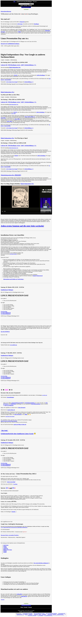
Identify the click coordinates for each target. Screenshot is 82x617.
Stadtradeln (19, 594)
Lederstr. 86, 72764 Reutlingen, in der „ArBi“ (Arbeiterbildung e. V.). (18, 65)
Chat (46, 402)
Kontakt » (14, 511)
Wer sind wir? (5, 19)
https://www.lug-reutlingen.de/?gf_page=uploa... (39, 613)
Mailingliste (5, 558)
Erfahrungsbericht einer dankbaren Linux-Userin (17, 433)
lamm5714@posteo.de (38, 275)
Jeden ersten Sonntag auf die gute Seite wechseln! (22, 226)
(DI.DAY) (17, 175)
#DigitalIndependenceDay (7, 175)
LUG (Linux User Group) (11, 81)
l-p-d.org (15, 484)
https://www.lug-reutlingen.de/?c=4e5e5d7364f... (51, 613)
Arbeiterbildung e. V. (28, 81)
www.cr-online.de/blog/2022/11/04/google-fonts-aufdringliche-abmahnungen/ (14, 527)
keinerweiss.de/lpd (11, 481)
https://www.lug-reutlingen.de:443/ (32, 615)
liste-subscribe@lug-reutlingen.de (41, 563)
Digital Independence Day (27, 183)
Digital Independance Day (15, 67)
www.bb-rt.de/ (44, 395)
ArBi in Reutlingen (41, 75)
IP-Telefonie (6, 404)
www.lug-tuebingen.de (6, 313)
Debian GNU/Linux (7, 549)
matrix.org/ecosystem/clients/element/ (9, 421)
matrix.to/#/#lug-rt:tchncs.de (20, 424)
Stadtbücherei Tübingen (7, 290)
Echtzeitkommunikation (30, 402)
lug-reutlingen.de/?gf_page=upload (48, 615)
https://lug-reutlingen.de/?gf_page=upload (27, 613)
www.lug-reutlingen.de (6, 312)
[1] (3, 405)
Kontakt (25, 5)
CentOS (5, 547)
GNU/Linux (20, 23)
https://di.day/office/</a (30, 116)
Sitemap (30, 5)
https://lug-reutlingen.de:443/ (61, 613)
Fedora (4, 546)
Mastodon (2, 599)
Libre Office (13, 113)
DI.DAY (16, 75)
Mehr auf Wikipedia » (9, 405)
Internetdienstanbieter (36, 404)
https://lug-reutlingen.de (40, 615)
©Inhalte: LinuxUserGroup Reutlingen (26, 611)
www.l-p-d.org (4, 311)
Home (21, 5)
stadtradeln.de (24, 596)
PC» (14, 1)
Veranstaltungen (10, 397)
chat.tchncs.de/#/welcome (10, 416)
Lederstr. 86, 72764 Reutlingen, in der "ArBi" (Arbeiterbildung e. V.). (18, 102)
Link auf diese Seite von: (18, 613)
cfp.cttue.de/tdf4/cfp (5, 331)
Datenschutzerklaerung (6, 11)
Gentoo (5, 552)
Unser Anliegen (6, 577)
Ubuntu (5, 550)
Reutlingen (36, 23)
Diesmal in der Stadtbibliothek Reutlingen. (10, 43)
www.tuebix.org (13, 344)
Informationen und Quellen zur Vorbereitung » (13, 279)
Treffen (19, 31)
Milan (26, 414)
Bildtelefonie (13, 404)
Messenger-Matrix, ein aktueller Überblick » (10, 535)
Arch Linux (5, 545)
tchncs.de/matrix (21, 407)
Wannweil (22, 21)
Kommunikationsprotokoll (17, 402)
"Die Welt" (4, 430)
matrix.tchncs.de (11, 409)
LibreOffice (3, 117)
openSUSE (5, 548)
